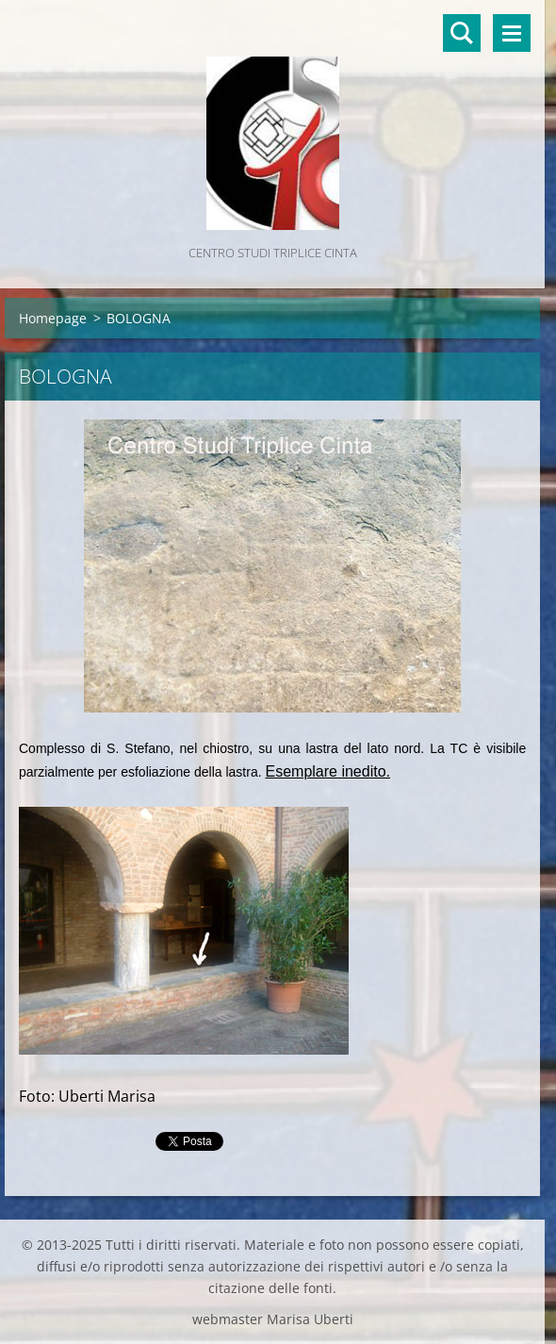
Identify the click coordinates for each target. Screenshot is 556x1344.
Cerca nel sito (462, 33)
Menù (512, 33)
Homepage (53, 318)
